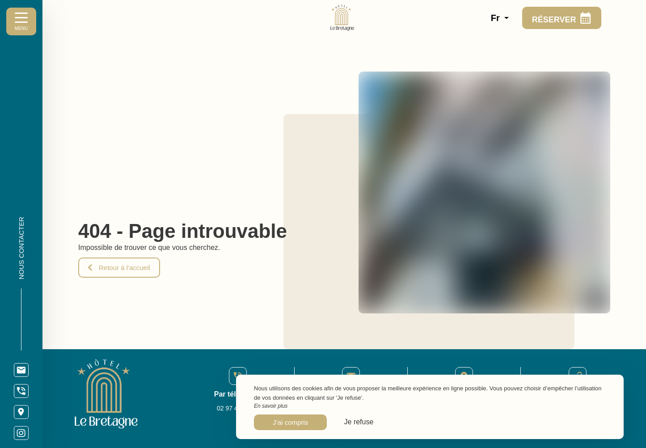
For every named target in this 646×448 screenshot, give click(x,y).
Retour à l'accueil (119, 267)
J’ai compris (290, 422)
